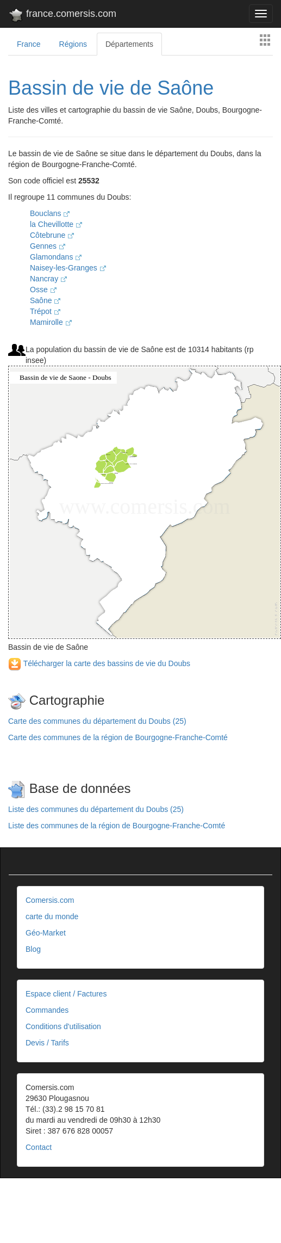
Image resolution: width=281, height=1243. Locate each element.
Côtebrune (52, 235)
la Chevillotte (56, 224)
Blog (33, 949)
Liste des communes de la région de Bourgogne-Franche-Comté (116, 825)
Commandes (47, 1010)
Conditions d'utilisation (63, 1026)
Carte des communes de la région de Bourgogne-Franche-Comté (118, 737)
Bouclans (50, 213)
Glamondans (56, 257)
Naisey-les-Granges (68, 267)
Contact (39, 1147)
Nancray (48, 278)
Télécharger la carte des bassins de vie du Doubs (99, 663)
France (29, 44)
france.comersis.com (62, 15)
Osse (43, 289)
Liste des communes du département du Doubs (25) (96, 809)
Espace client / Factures (66, 993)
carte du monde (52, 916)
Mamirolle (51, 322)
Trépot (45, 311)
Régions (73, 44)
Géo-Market (46, 932)
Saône (45, 300)
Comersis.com (50, 900)
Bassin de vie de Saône (111, 88)
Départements (129, 44)
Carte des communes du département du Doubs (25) (97, 721)
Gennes (47, 246)
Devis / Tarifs (47, 1042)
